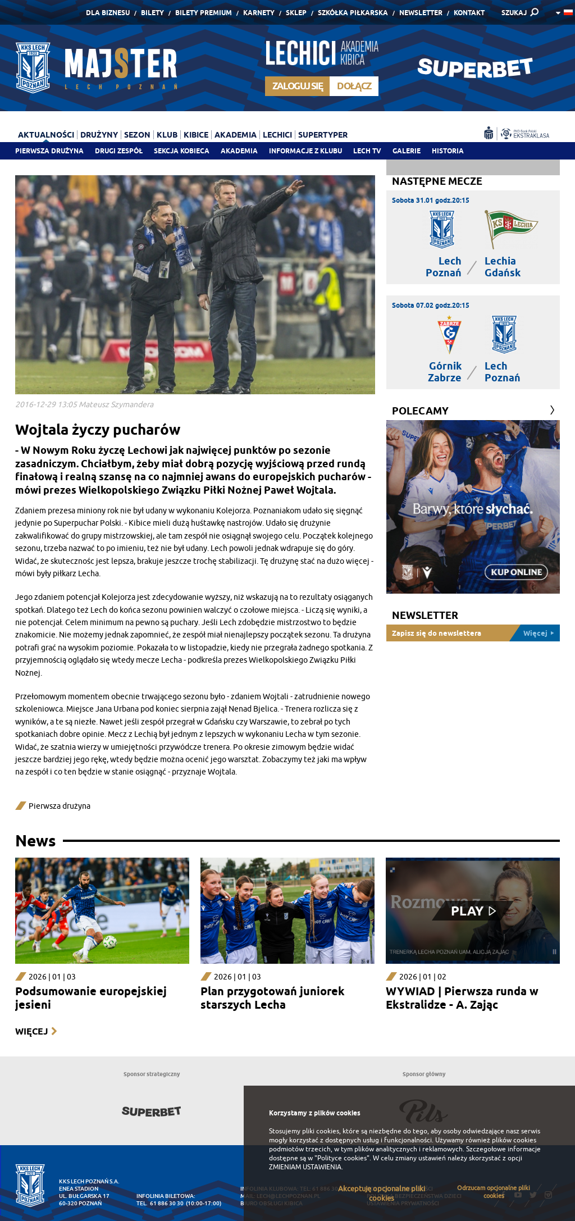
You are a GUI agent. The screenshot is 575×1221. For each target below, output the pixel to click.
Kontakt (469, 12)
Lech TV (367, 151)
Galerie (407, 151)
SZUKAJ (514, 12)
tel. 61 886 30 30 (160, 1203)
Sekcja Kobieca (181, 151)
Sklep (296, 12)
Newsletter (420, 12)
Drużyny (99, 134)
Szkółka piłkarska (353, 12)
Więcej (31, 1031)
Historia (448, 151)
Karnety (259, 12)
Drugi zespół (119, 151)
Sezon (137, 134)
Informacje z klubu (305, 151)
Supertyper (323, 134)
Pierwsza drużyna (49, 151)
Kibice (196, 134)
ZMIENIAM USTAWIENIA (305, 1167)
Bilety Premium (203, 12)
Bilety (152, 12)
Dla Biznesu (108, 12)
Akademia (239, 151)
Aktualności (46, 134)
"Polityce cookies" (341, 1158)
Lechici (277, 134)
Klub (167, 134)
